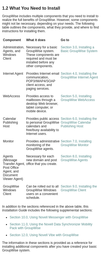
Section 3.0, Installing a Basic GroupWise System (79, 49)
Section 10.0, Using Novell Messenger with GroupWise (49, 217)
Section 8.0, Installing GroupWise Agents (76, 158)
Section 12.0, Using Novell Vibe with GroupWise (44, 235)
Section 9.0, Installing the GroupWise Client (79, 188)
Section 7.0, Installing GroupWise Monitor (76, 143)
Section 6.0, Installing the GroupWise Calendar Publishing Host (79, 122)
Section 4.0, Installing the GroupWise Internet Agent (79, 75)
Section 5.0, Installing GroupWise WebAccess (78, 98)
